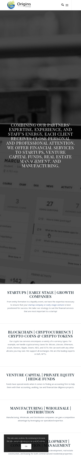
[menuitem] (61, 5)
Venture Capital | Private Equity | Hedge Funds (40, 376)
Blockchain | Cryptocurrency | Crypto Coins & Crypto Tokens (40, 334)
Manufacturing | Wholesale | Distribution (40, 410)
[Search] (61, 5)
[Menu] (67, 5)
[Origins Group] (33, 5)
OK (26, 446)
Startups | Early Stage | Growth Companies (40, 294)
